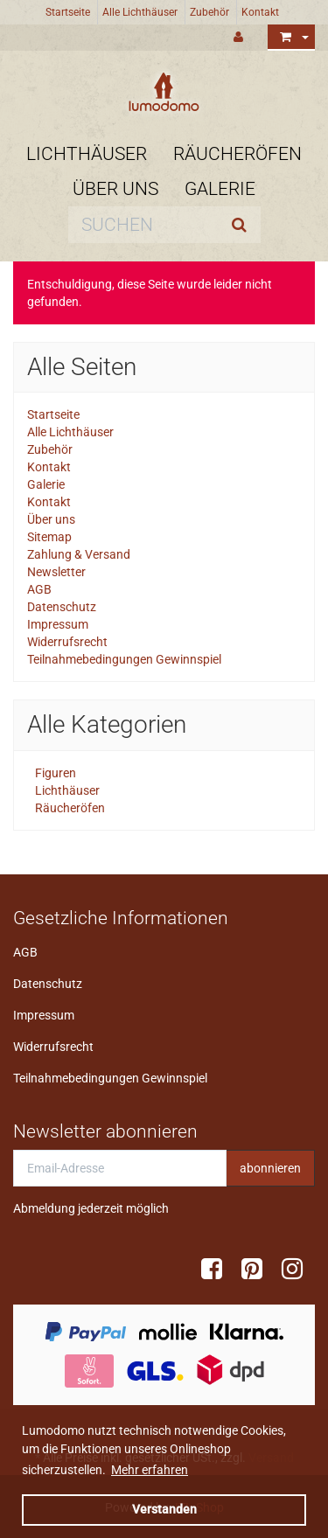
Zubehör (209, 12)
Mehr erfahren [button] (149, 1470)
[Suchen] (143, 224)
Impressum (57, 624)
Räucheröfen (237, 153)
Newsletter (56, 572)
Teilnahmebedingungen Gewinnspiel (124, 659)
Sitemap (49, 537)
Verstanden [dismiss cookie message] (164, 1509)
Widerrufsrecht (67, 642)
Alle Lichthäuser (140, 12)
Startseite (67, 12)
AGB (39, 589)
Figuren (54, 773)
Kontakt (260, 12)
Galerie (220, 188)
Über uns (115, 188)
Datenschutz (61, 607)
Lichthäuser (86, 153)
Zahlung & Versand (78, 554)
